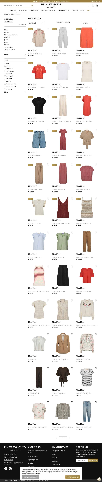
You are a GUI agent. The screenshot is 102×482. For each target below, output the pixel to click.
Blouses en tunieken (10, 35)
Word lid (30, 463)
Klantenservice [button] (95, 1)
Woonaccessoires (48, 10)
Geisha (8, 81)
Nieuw (6, 30)
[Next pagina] (70, 438)
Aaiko (8, 63)
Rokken (6, 45)
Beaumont (9, 68)
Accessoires (34, 10)
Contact (54, 454)
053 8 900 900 (8, 460)
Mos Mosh (18, 14)
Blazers (6, 32)
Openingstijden (33, 460)
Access (8, 66)
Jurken (6, 42)
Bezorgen (55, 461)
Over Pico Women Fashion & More (37, 452)
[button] (97, 5)
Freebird (9, 79)
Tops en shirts (8, 47)
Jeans (6, 40)
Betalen (54, 458)
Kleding (13, 10)
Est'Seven (9, 76)
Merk (6, 54)
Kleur (6, 92)
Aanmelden (93, 460)
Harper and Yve (11, 84)
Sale (88, 10)
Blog (82, 10)
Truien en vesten (9, 50)
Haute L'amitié (11, 86)
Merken (75, 10)
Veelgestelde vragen (58, 451)
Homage (9, 89)
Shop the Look (63, 10)
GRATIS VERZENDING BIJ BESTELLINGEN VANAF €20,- (51, 1)
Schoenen (23, 10)
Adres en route (33, 456)
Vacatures (31, 467)
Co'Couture (10, 71)
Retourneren (56, 464)
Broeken (7, 37)
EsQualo (9, 73)
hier (27, 474)
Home (6, 14)
